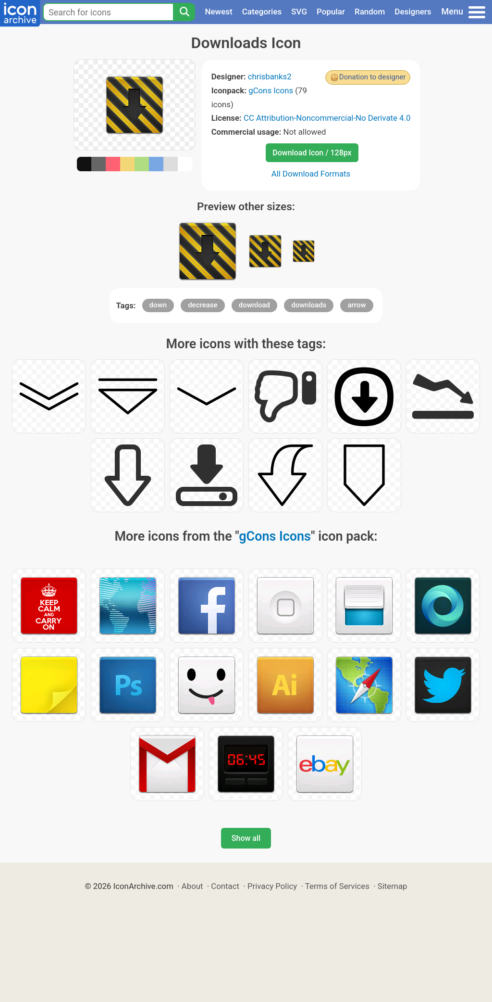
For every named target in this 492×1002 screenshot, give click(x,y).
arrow (356, 305)
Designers (412, 11)
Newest (218, 11)
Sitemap (392, 886)
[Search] (184, 12)
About (192, 886)
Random (370, 11)
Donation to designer (372, 77)
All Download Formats (311, 173)
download (254, 305)
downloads (308, 305)
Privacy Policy (272, 886)
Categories (262, 11)
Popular (331, 11)
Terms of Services (337, 886)
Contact (225, 886)
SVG (299, 11)
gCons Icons (270, 90)
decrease (202, 305)
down (158, 305)
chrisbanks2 (270, 76)
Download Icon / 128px (311, 152)
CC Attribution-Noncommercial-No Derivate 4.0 (327, 118)
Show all (246, 838)
